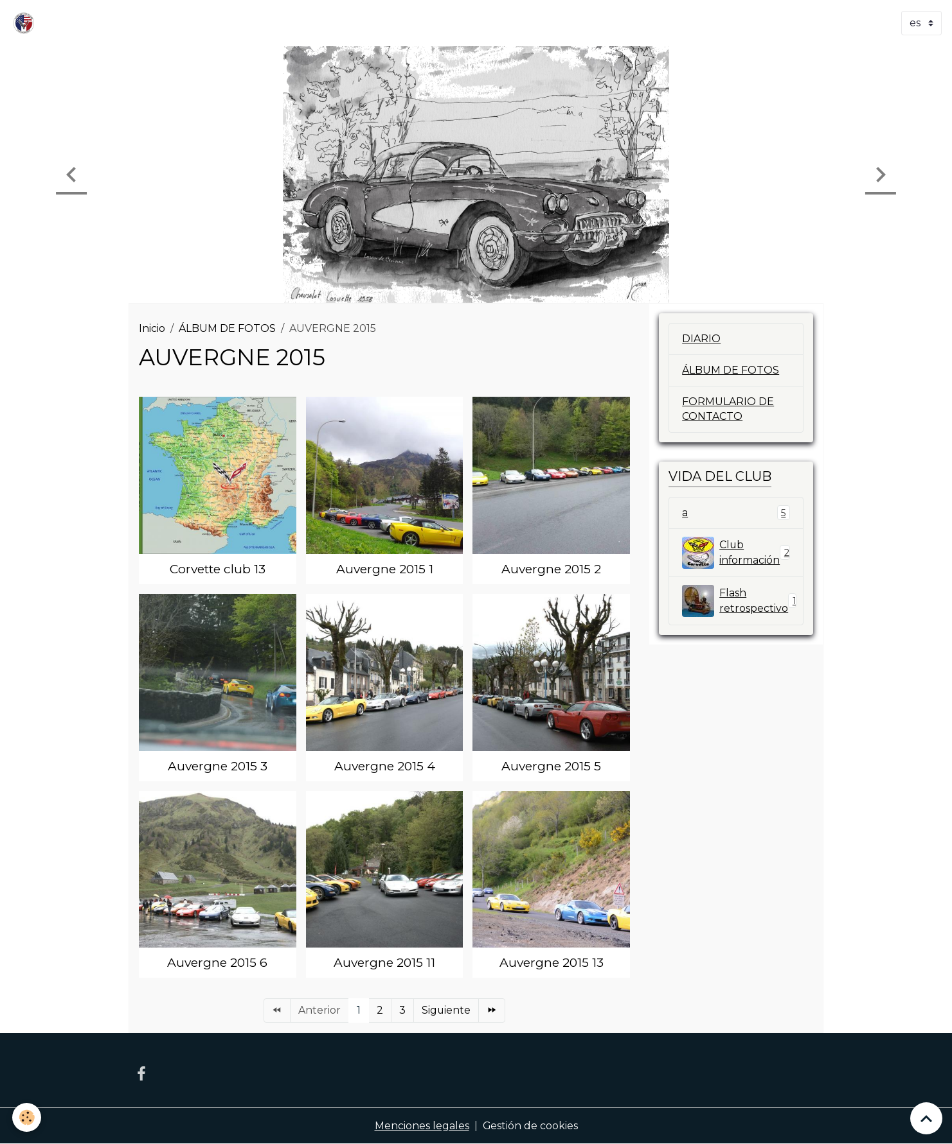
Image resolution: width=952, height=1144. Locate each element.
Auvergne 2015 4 (384, 766)
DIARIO (701, 339)
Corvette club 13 (217, 568)
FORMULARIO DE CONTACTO (728, 409)
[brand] (26, 23)
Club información (736, 553)
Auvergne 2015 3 (217, 766)
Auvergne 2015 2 (551, 568)
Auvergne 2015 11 (384, 962)
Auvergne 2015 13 (551, 962)
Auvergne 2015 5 (551, 766)
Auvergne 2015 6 (217, 962)
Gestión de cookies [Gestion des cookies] (530, 1126)
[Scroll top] (926, 1118)
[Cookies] (27, 1117)
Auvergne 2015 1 (384, 568)
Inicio (152, 328)
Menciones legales (421, 1126)
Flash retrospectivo (741, 601)
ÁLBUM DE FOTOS (227, 328)
